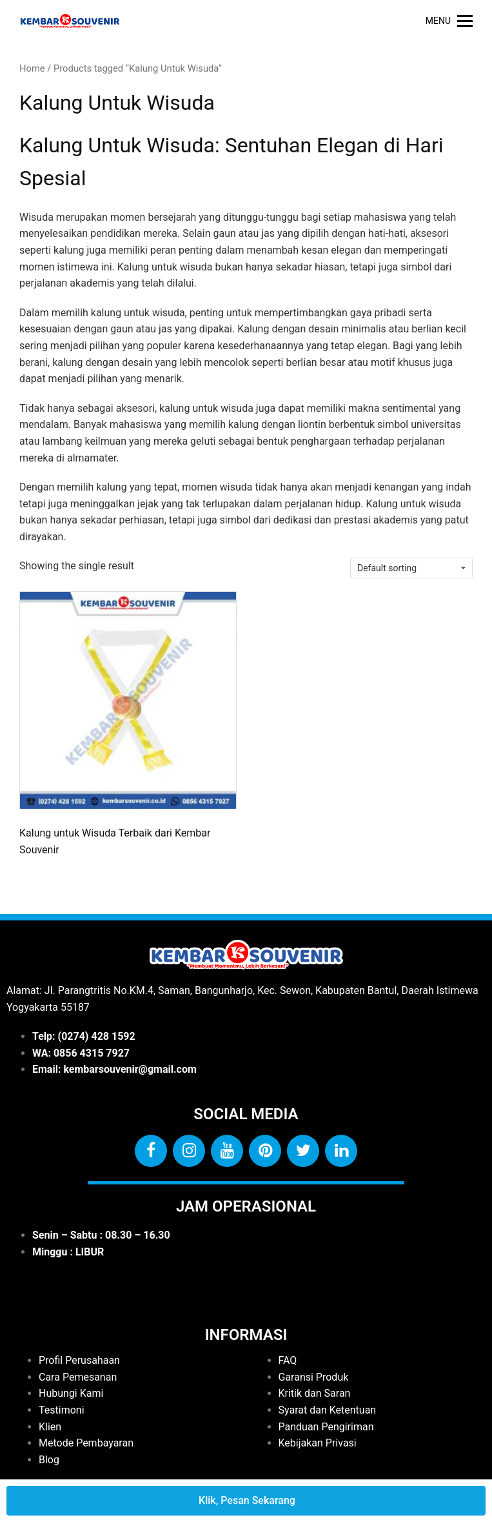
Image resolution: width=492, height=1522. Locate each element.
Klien (50, 1427)
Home (32, 68)
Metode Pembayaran (86, 1443)
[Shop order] (411, 568)
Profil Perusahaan (79, 1360)
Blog (49, 1460)
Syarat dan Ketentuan (328, 1410)
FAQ (288, 1360)
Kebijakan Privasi (318, 1443)
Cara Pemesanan (78, 1377)
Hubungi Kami (71, 1393)
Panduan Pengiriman (326, 1427)
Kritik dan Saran (315, 1393)
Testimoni (61, 1410)
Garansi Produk (314, 1377)
